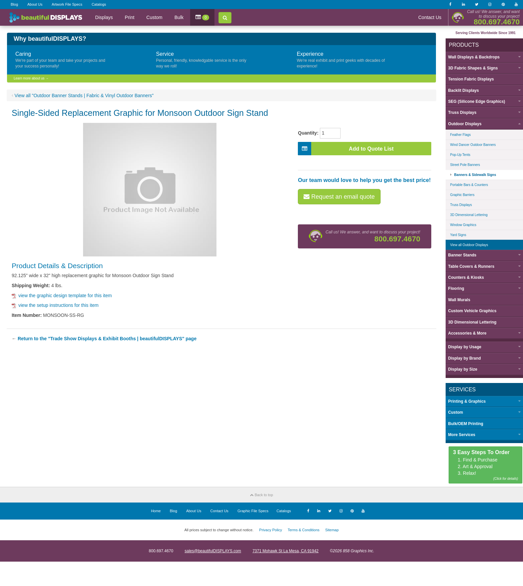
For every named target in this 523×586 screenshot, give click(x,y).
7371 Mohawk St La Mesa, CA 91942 (285, 550)
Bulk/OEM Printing (463, 423)
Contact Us (429, 17)
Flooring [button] (454, 288)
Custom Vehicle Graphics (470, 310)
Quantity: (308, 133)
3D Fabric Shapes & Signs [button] (470, 67)
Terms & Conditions (303, 529)
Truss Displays (458, 204)
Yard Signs (456, 234)
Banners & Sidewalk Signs (473, 174)
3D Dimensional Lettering (466, 214)
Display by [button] (462, 346)
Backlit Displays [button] (461, 89)
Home (156, 510)
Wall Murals (457, 299)
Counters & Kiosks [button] (463, 277)
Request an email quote (339, 196)
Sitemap (332, 529)
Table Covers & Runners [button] (469, 265)
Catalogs (99, 4)
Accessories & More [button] (465, 333)
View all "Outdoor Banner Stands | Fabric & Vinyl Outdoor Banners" (84, 95)
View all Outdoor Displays (467, 244)
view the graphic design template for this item (62, 295)
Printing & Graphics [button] (464, 400)
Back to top (261, 494)
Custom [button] (453, 412)
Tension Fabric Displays (468, 78)
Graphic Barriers (460, 194)
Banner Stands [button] (460, 254)
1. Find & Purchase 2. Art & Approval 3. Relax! (483, 465)
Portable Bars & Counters (466, 184)
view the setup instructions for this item (55, 305)
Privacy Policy (270, 529)
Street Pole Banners (463, 164)
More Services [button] (459, 434)
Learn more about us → (31, 78)
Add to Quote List (346, 148)
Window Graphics (461, 224)
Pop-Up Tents (458, 154)
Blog (14, 4)
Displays (104, 17)
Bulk (178, 17)
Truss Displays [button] (460, 112)
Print (129, 17)
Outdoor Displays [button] (462, 123)
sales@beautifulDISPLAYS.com (212, 550)
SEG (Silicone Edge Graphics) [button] (474, 101)
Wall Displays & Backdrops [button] (471, 56)
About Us (34, 4)
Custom (154, 17)
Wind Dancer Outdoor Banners (470, 144)
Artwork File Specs (67, 4)
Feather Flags (458, 134)
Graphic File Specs (253, 510)
